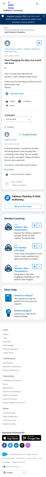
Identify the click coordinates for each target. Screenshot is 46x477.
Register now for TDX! (17, 16)
